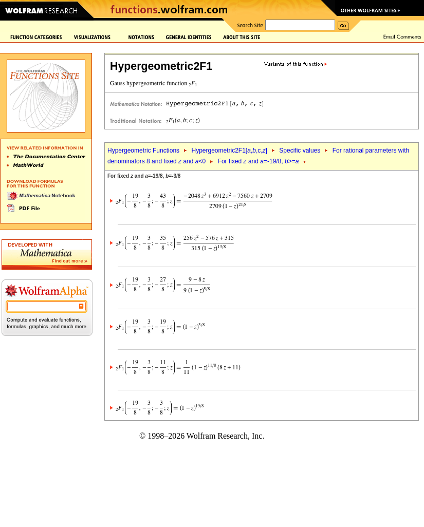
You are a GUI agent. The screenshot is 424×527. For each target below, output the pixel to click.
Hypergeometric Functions (143, 150)
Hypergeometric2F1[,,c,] (229, 150)
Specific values (299, 150)
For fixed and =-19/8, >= (258, 161)
